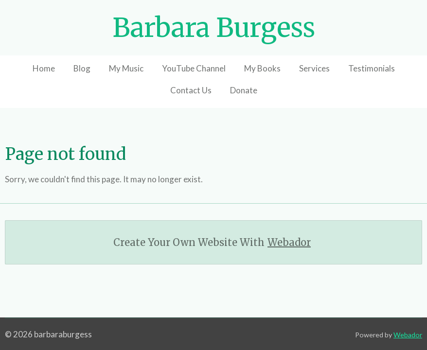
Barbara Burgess (213, 27)
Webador (289, 242)
